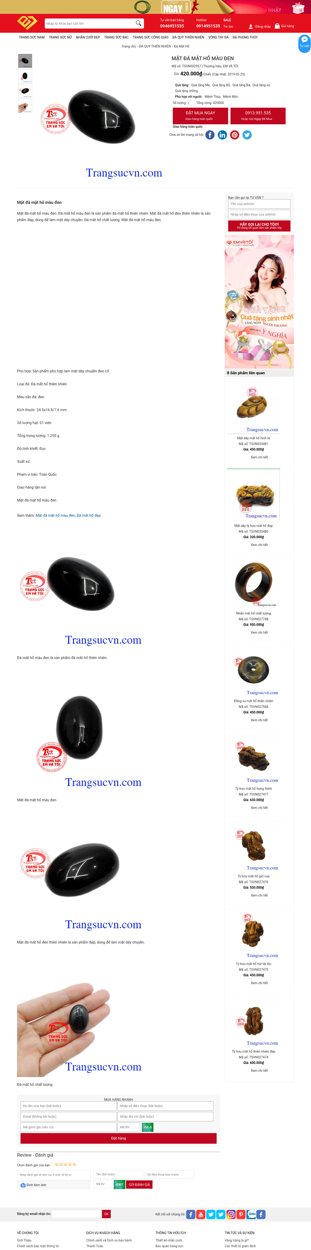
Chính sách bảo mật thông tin (38, 1246)
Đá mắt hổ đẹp (89, 515)
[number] (191, 103)
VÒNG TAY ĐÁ (218, 37)
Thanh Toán (94, 1246)
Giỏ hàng (284, 26)
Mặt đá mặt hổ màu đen (55, 515)
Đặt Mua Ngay (200, 116)
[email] (76, 1214)
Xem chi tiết (259, 457)
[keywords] (86, 23)
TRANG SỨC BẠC (116, 37)
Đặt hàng (118, 1138)
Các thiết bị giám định (240, 1246)
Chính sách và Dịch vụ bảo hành (109, 1240)
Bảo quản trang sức (169, 1246)
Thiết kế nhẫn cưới (169, 1240)
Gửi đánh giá (139, 1185)
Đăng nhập (259, 26)
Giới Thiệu (24, 1240)
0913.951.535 (258, 116)
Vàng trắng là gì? (236, 1240)
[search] (139, 23)
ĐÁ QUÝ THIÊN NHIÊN (188, 37)
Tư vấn (304, 46)
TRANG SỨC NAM (32, 37)
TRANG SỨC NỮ (60, 37)
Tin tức (228, 26)
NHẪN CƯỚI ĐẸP (88, 37)
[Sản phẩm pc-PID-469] (259, 302)
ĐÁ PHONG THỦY (245, 37)
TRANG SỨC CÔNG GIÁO (150, 37)
